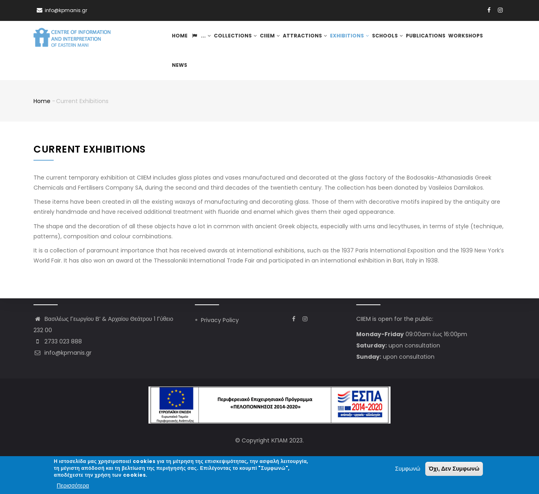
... (202, 37)
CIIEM (269, 37)
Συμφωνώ (407, 469)
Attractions (303, 37)
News (484, 37)
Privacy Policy (220, 320)
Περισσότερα (73, 486)
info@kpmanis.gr (62, 353)
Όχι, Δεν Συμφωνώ (454, 469)
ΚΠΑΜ (279, 440)
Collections (235, 37)
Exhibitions (345, 37)
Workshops (457, 37)
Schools (382, 37)
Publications (419, 37)
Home (181, 37)
